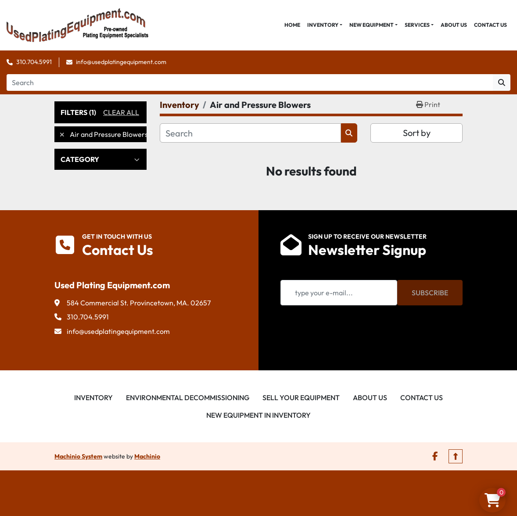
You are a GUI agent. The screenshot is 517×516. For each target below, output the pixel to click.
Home (292, 25)
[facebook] (435, 456)
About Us (454, 25)
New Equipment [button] (371, 25)
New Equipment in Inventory (258, 415)
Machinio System (78, 456)
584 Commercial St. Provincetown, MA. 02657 (139, 302)
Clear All (121, 112)
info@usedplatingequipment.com (121, 62)
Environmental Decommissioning (187, 397)
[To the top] (456, 456)
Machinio (147, 456)
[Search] (250, 82)
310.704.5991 (34, 62)
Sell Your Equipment (301, 397)
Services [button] (417, 25)
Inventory (322, 25)
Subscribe (430, 292)
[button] (324, 25)
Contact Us (490, 25)
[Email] (338, 292)
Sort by (417, 132)
